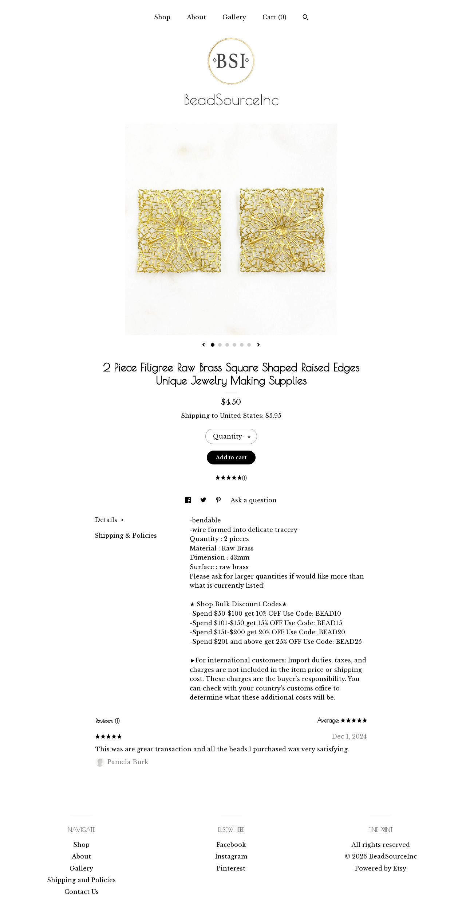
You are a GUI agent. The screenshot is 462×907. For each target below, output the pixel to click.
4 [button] (234, 345)
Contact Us (81, 891)
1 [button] (212, 345)
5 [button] (242, 345)
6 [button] (249, 345)
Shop (162, 17)
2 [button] (220, 345)
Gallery (234, 17)
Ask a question (253, 500)
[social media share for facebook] (189, 500)
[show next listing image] (258, 345)
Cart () (274, 17)
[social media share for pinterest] (219, 500)
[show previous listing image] (203, 345)
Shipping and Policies (81, 880)
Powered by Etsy (380, 868)
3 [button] (227, 345)
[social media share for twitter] (204, 500)
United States (241, 415)
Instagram (231, 856)
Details (109, 519)
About (196, 17)
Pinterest (231, 868)
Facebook (231, 844)
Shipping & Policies (126, 535)
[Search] (305, 18)
